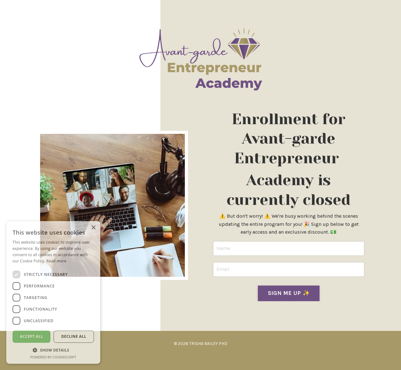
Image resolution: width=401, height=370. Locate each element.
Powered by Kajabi (200, 359)
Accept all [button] (31, 336)
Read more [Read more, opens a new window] (56, 261)
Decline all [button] (73, 336)
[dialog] (53, 292)
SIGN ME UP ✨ (289, 293)
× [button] (93, 228)
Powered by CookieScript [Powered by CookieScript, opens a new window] (53, 357)
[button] (53, 350)
